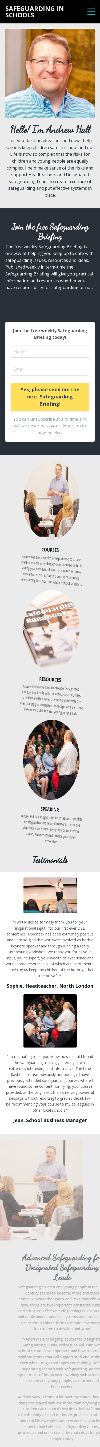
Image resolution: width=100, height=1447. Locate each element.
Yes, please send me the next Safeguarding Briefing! (50, 396)
